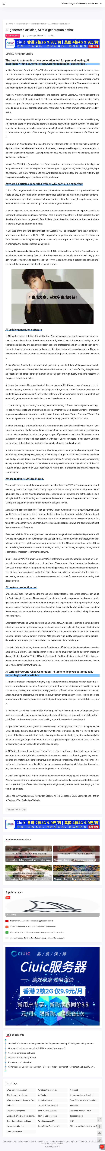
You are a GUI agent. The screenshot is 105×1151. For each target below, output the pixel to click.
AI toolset (74, 1090)
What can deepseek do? (17, 1090)
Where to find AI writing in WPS (22, 1057)
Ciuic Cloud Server (15, 1131)
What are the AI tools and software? (21, 1100)
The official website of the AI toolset (84, 1100)
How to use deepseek (16, 1111)
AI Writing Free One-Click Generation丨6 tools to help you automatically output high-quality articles (52, 1067)
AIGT (72, 1121)
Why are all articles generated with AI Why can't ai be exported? (36, 1048)
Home (10, 24)
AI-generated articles (16, 809)
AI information (22, 24)
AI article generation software (21, 1053)
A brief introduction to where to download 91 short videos (33, 927)
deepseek (74, 1105)
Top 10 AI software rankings (19, 1121)
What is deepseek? (46, 1121)
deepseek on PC (76, 1116)
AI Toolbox (42, 1095)
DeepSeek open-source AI (80, 1111)
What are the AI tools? (47, 1090)
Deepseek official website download (21, 1116)
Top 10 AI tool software (48, 1105)
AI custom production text (20, 1062)
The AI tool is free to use (17, 1095)
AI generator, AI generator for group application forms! (31, 921)
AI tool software (45, 1100)
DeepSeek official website (49, 1126)
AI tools (10, 1105)
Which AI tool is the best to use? (83, 1126)
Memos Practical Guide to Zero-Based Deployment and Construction (37, 932)
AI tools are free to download (82, 1095)
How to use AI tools (15, 1126)
